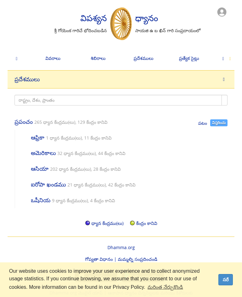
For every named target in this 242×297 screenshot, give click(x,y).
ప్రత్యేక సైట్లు (189, 58)
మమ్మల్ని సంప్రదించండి (137, 259)
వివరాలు (52, 58)
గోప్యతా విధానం (99, 259)
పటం (202, 123)
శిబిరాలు (98, 58)
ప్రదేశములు (143, 58)
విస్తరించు (219, 122)
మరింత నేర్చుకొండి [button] (165, 287)
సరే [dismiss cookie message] (226, 279)
